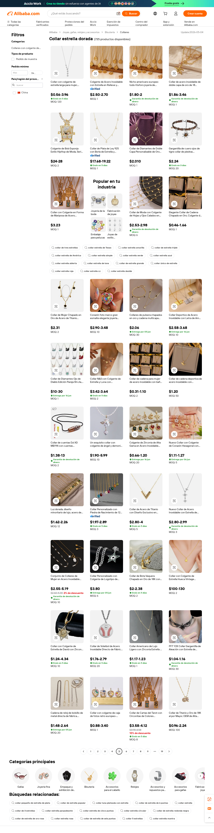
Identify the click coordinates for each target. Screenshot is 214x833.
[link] (209, 799)
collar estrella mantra (162, 818)
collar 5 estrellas (132, 818)
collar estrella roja (62, 271)
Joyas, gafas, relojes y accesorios (81, 32)
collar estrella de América (66, 255)
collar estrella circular (133, 810)
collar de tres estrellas (65, 247)
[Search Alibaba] (82, 13)
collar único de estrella (164, 263)
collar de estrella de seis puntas (98, 818)
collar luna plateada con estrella (110, 803)
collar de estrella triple (164, 247)
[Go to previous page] (83, 751)
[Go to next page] (169, 751)
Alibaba (53, 32)
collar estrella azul (161, 255)
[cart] (166, 14)
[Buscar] (131, 13)
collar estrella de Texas (98, 247)
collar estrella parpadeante (57, 810)
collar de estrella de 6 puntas (151, 803)
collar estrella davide (119, 271)
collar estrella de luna (96, 263)
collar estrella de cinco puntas (97, 810)
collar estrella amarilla (131, 247)
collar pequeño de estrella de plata (31, 803)
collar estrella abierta (64, 263)
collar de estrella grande (130, 263)
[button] (118, 13)
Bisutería (110, 32)
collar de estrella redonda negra (171, 810)
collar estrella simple (100, 255)
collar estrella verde (131, 255)
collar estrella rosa (62, 818)
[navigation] (27, 392)
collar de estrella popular (71, 803)
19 (162, 751)
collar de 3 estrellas (23, 810)
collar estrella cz (90, 271)
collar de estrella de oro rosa (28, 818)
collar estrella (183, 803)
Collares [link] (124, 32)
